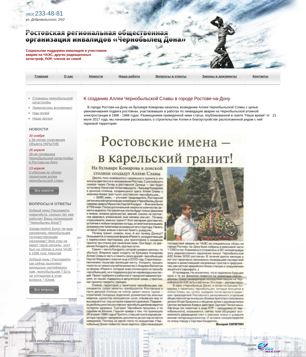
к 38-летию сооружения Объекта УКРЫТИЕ (47, 142)
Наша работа (129, 76)
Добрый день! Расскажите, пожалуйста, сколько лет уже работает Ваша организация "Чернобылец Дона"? (51, 216)
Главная (41, 76)
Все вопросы (44, 290)
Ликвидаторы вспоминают (52, 108)
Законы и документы (219, 76)
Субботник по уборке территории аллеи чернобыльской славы (46, 176)
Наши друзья (42, 118)
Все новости (44, 190)
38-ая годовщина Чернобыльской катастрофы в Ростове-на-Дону (51, 158)
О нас (68, 76)
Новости (96, 76)
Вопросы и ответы (171, 76)
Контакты (260, 76)
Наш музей (40, 113)
